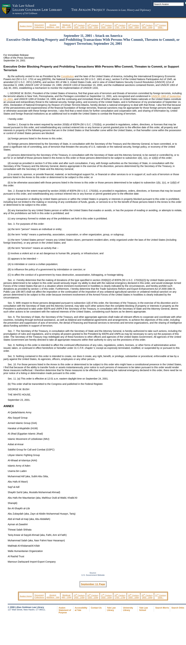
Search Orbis (177, 608)
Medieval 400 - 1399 (66, 26)
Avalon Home (26, 26)
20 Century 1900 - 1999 (147, 26)
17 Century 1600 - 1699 (106, 26)
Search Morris (162, 608)
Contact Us (96, 608)
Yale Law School (143, 609)
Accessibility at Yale (81, 609)
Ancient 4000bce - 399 (52, 26)
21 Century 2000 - (160, 26)
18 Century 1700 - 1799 (119, 26)
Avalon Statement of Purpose (65, 610)
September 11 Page (93, 584)
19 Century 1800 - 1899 (133, 26)
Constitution (67, 76)
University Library (128, 609)
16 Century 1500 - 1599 (92, 26)
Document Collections (39, 26)
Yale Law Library (111, 609)
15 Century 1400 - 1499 (79, 26)
